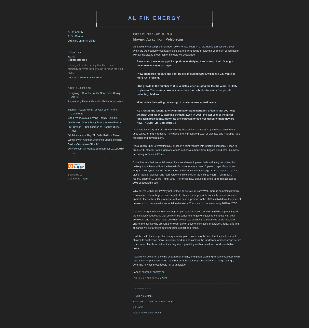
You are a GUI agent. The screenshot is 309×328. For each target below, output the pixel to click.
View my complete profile (85, 77)
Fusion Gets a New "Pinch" (83, 144)
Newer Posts (140, 312)
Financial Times (156, 154)
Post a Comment (144, 296)
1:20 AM (162, 278)
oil (163, 271)
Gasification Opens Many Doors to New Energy (94, 122)
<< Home (138, 307)
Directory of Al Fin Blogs (81, 40)
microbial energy (151, 271)
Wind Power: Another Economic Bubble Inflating (95, 139)
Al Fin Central (75, 36)
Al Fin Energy (154, 18)
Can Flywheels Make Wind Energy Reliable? (93, 117)
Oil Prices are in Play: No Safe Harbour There (94, 135)
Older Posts (154, 312)
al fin (71, 57)
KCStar (149, 122)
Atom (170, 301)
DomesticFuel (168, 122)
